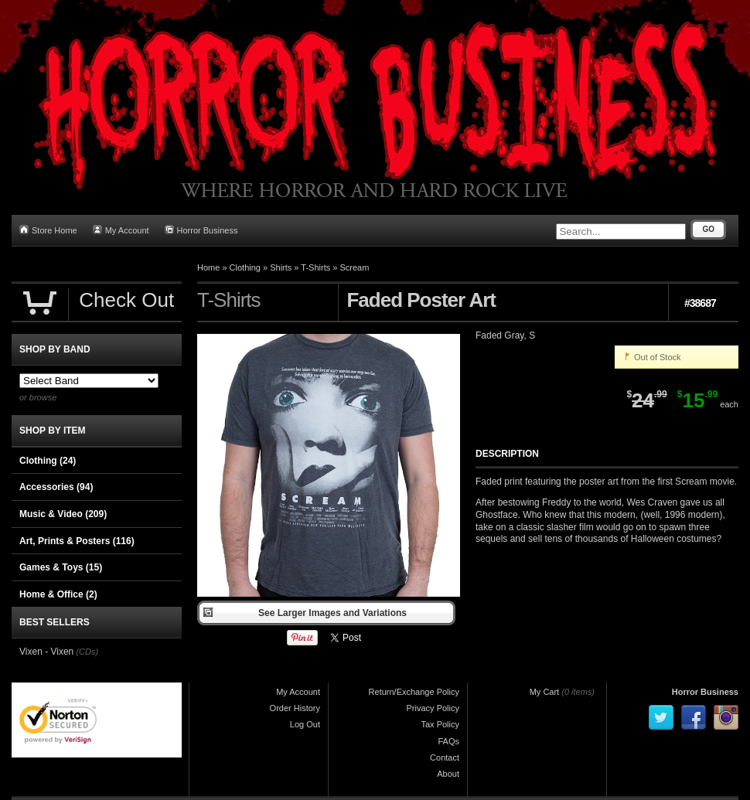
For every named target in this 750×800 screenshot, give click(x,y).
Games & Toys (60, 567)
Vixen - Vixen (46, 651)
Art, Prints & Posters (77, 541)
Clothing (245, 267)
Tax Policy (440, 724)
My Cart (545, 691)
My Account (121, 230)
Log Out (305, 724)
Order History (295, 708)
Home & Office (58, 594)
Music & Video (63, 514)
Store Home (48, 230)
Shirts (280, 267)
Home (208, 267)
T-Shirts (315, 267)
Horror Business (201, 230)
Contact (444, 757)
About (448, 773)
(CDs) (87, 651)
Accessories (56, 487)
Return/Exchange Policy (414, 691)
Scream (354, 267)
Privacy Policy (433, 708)
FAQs (448, 741)
